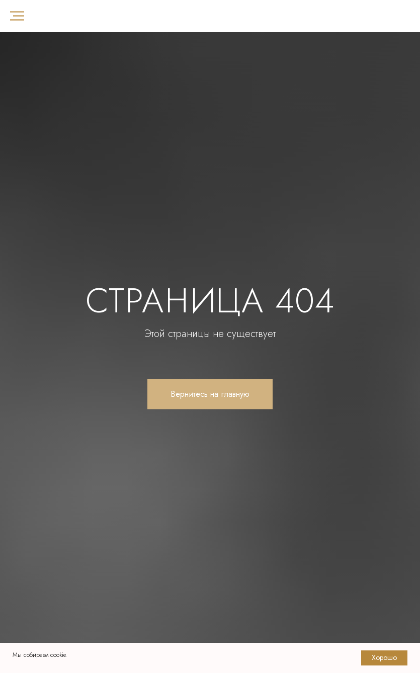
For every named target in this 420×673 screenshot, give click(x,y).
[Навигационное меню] (17, 16)
